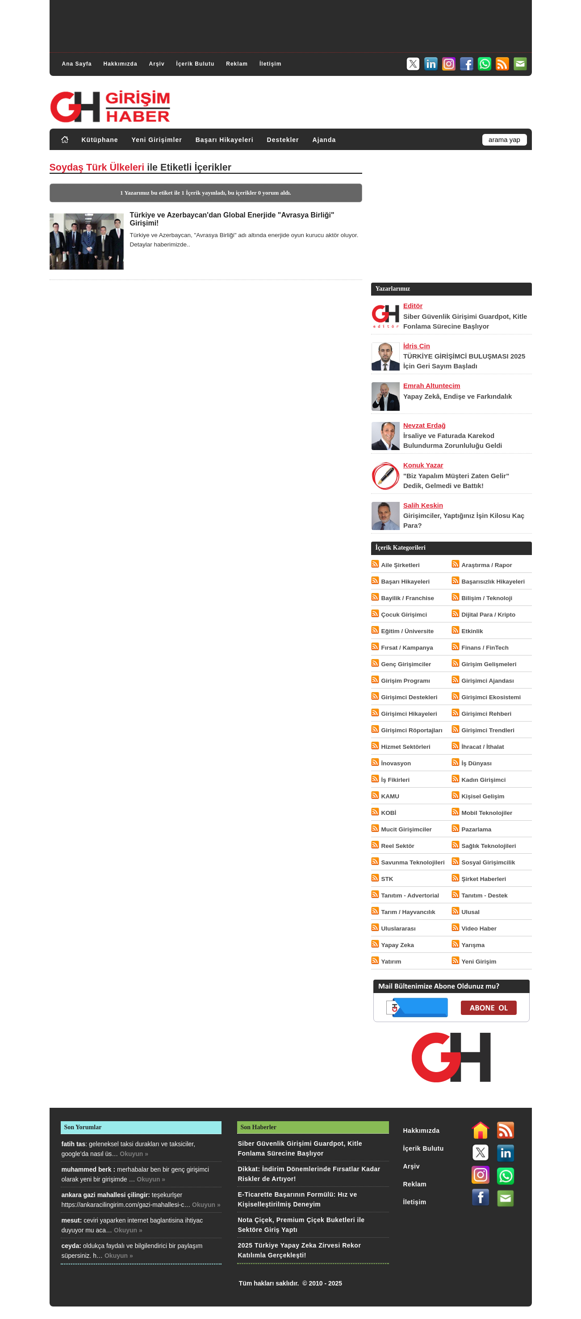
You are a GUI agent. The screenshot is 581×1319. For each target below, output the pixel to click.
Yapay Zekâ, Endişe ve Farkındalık (457, 396)
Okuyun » (134, 1153)
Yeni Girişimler (157, 139)
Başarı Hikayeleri (225, 139)
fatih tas (74, 1144)
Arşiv (157, 64)
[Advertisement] (291, 25)
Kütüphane (100, 139)
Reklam (237, 64)
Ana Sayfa (77, 64)
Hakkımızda (121, 64)
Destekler (283, 139)
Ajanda (324, 139)
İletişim (270, 64)
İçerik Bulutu (195, 64)
